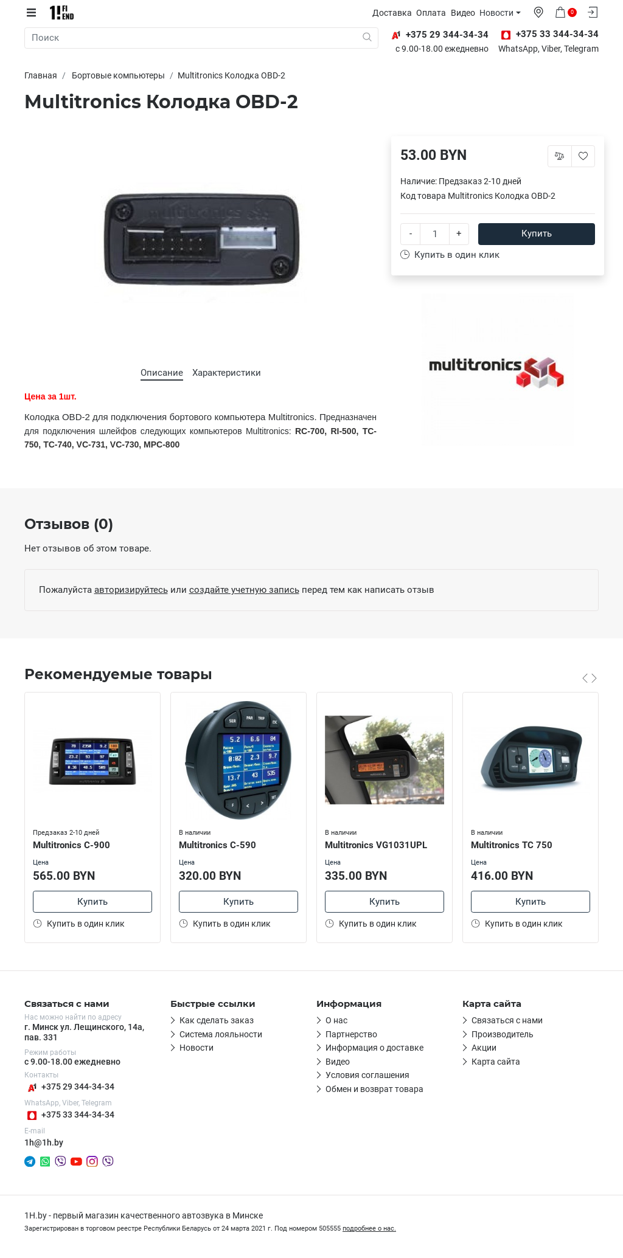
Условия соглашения (367, 1076)
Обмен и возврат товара (374, 1089)
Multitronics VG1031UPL (377, 843)
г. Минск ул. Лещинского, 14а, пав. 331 (84, 1033)
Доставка (395, 13)
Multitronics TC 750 (513, 843)
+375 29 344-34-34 (69, 1088)
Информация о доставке (374, 1049)
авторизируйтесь (131, 589)
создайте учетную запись (244, 589)
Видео (466, 13)
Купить (536, 233)
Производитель (503, 1035)
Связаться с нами (507, 1021)
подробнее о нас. (369, 1230)
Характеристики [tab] (226, 372)
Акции (484, 1049)
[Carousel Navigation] (589, 678)
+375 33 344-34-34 (69, 1116)
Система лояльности (220, 1035)
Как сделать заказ (216, 1021)
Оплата (434, 13)
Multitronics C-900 (72, 843)
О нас (336, 1021)
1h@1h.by (43, 1143)
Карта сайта (496, 1062)
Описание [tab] (162, 372)
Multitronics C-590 (218, 843)
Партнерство (351, 1035)
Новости (499, 13)
